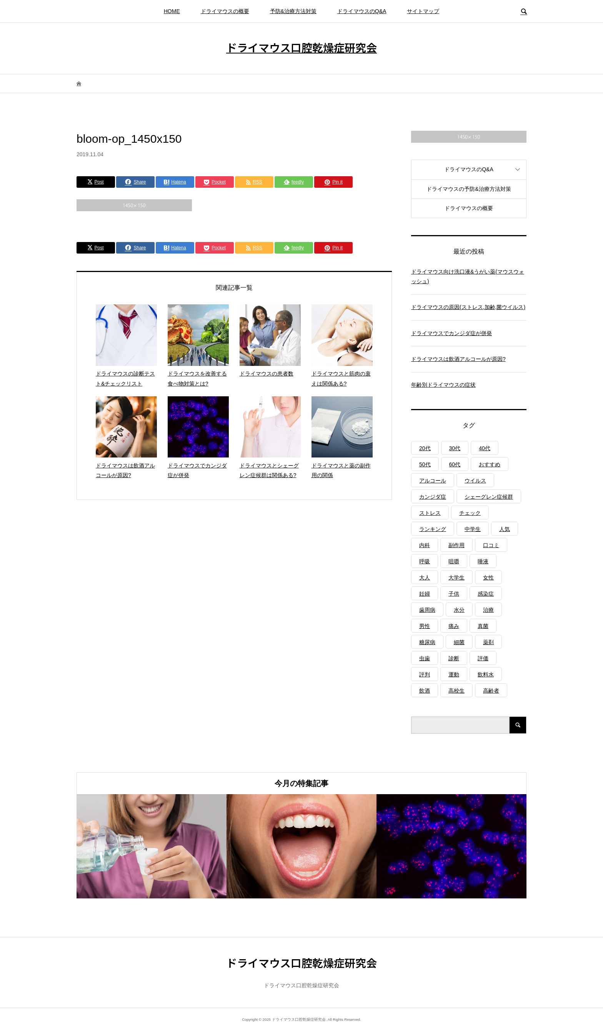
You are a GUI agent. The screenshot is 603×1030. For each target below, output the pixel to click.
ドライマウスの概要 (225, 11)
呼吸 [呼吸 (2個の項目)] (424, 561)
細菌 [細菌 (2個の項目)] (459, 642)
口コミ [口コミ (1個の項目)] (491, 545)
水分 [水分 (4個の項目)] (459, 610)
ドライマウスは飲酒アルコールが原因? (458, 359)
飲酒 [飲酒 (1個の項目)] (424, 691)
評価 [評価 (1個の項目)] (483, 658)
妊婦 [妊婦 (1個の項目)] (424, 594)
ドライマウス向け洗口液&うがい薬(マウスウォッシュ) (467, 276)
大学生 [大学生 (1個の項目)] (456, 577)
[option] (152, 846)
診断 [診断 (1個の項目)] (453, 658)
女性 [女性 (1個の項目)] (488, 577)
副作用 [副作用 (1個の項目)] (456, 545)
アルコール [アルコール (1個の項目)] (432, 480)
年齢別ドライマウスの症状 (443, 385)
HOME (172, 11)
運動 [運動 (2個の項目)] (453, 674)
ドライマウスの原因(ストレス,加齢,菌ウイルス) (468, 307)
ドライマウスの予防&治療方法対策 (468, 189)
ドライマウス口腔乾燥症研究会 (301, 47)
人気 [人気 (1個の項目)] (504, 529)
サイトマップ (423, 11)
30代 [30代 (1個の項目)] (455, 448)
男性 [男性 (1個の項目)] (424, 626)
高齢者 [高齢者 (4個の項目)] (491, 691)
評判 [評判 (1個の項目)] (424, 674)
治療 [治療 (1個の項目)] (488, 610)
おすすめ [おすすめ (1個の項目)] (489, 464)
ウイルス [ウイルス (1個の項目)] (475, 480)
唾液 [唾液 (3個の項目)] (483, 561)
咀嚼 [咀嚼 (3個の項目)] (453, 561)
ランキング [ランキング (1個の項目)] (432, 529)
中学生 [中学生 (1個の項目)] (473, 529)
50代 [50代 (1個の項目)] (425, 464)
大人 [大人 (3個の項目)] (424, 577)
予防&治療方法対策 (293, 11)
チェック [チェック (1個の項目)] (470, 513)
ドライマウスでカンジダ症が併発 (451, 333)
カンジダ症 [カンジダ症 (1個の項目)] (432, 497)
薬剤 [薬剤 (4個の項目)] (488, 642)
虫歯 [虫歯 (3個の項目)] (424, 658)
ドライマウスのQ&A (361, 11)
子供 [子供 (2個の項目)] (453, 594)
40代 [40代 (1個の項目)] (484, 448)
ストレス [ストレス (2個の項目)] (430, 513)
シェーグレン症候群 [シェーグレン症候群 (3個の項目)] (489, 497)
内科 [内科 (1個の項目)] (424, 545)
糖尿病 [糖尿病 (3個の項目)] (427, 642)
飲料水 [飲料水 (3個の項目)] (486, 674)
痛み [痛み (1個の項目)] (453, 626)
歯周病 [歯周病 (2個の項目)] (427, 610)
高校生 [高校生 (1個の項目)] (456, 691)
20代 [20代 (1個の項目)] (425, 448)
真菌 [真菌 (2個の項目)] (483, 626)
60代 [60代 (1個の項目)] (455, 464)
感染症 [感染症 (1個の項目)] (486, 594)
